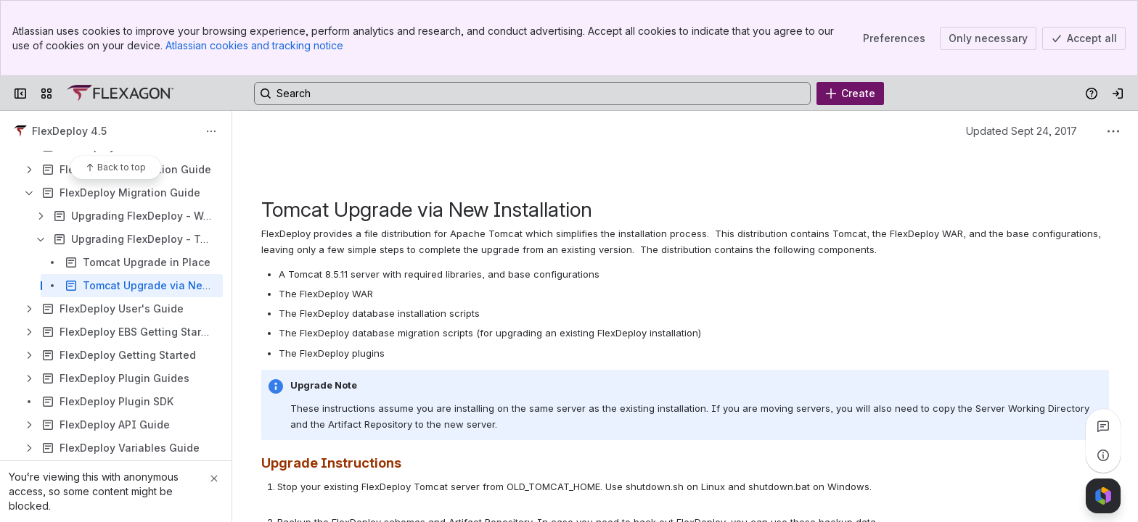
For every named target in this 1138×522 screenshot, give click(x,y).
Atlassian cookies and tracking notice (254, 45)
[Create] (850, 93)
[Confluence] (120, 93)
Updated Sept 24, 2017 (1021, 131)
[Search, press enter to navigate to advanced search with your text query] (532, 93)
